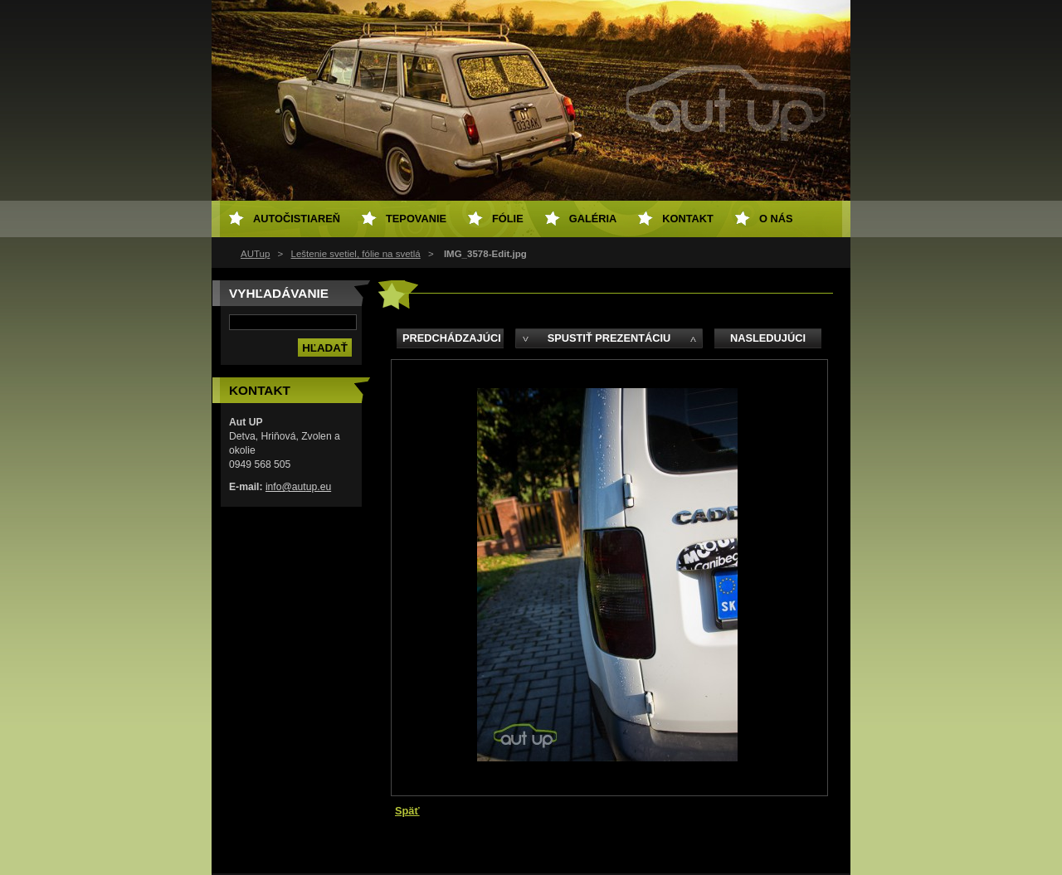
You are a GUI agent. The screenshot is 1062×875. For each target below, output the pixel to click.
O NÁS (776, 218)
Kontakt (688, 218)
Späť (407, 811)
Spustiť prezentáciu (609, 338)
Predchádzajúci (451, 338)
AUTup (255, 254)
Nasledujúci (768, 338)
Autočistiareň (296, 218)
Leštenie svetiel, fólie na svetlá (356, 254)
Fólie (508, 218)
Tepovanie (416, 218)
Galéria (593, 218)
